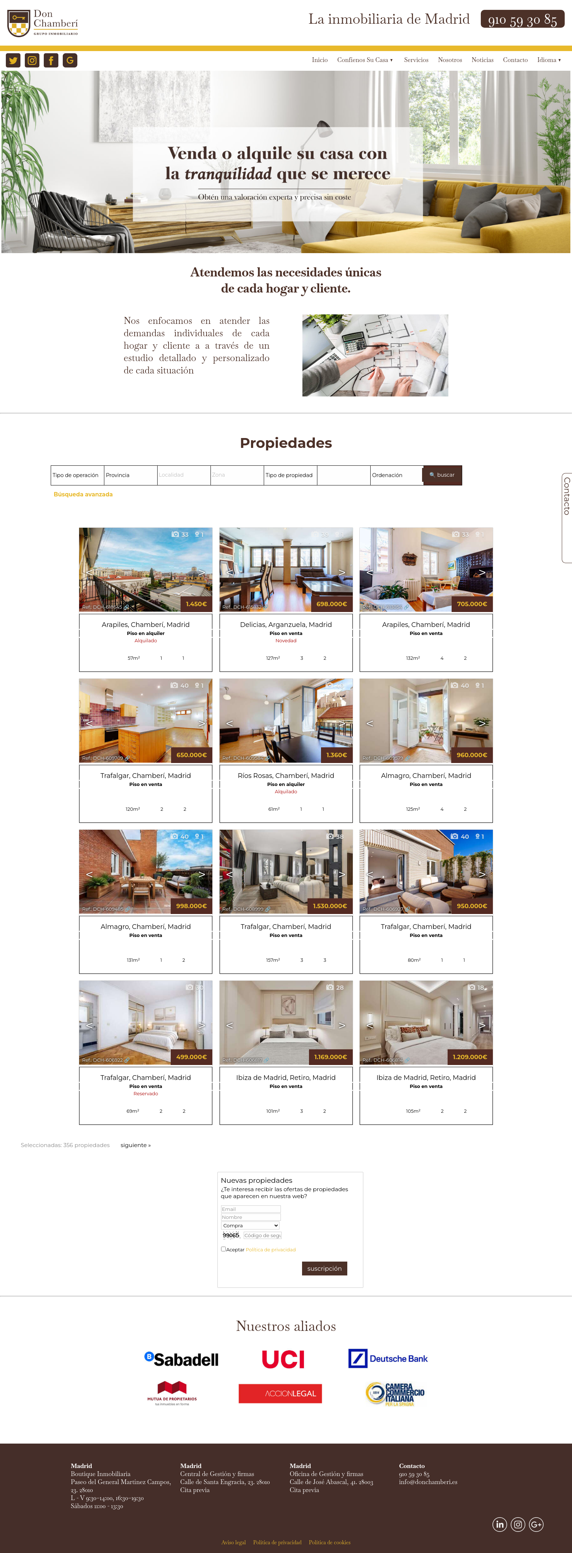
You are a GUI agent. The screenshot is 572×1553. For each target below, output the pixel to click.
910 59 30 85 (522, 19)
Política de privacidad (271, 1249)
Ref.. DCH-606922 (102, 1060)
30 (194, 987)
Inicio (320, 60)
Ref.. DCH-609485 (102, 909)
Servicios (416, 60)
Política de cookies (330, 1542)
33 (180, 534)
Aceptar (261, 1249)
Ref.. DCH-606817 (242, 1060)
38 (334, 836)
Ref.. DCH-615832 (242, 607)
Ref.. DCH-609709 (102, 758)
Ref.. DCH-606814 (383, 1060)
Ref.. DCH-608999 (243, 909)
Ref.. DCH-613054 (382, 607)
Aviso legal (233, 1542)
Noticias (483, 60)
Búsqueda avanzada (83, 494)
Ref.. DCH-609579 (383, 758)
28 (334, 987)
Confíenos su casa (365, 60)
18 (475, 987)
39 (319, 534)
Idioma (549, 60)
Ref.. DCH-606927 (383, 909)
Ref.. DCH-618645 (102, 607)
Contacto (515, 60)
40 (179, 685)
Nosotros (450, 60)
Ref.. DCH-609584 (243, 758)
